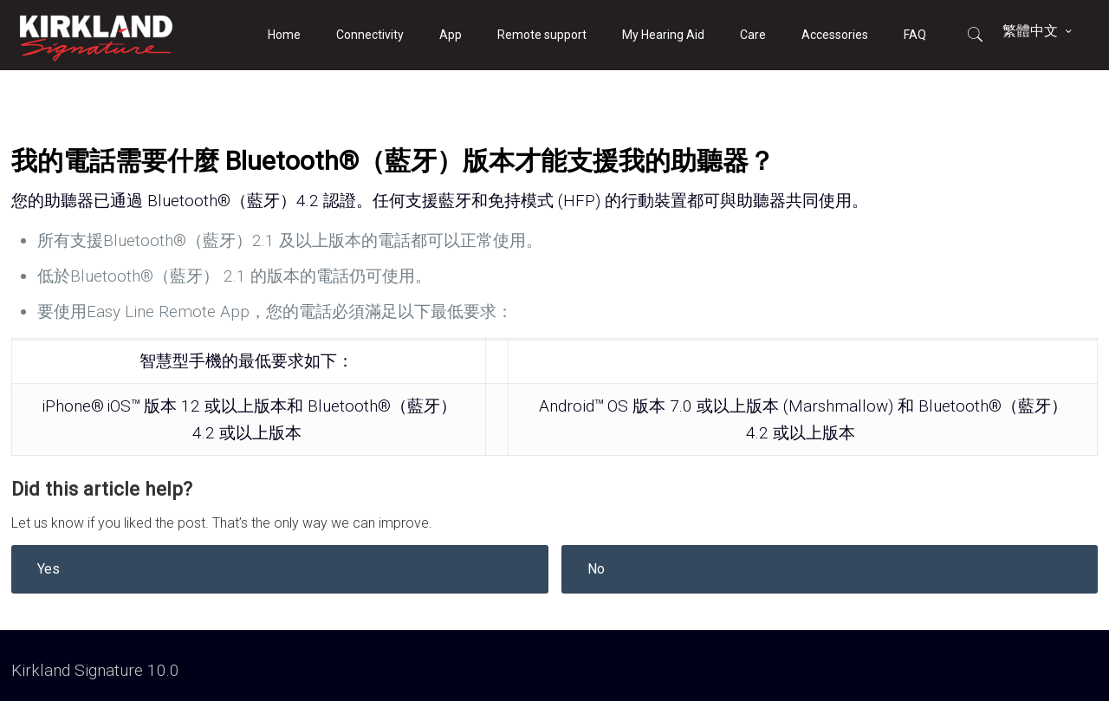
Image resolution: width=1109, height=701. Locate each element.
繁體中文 (1038, 31)
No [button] (596, 569)
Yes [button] (48, 569)
